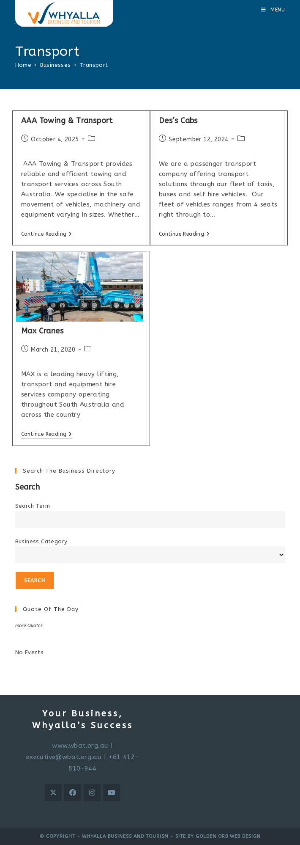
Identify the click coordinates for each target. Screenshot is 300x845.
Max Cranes (42, 331)
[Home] (23, 65)
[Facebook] (72, 792)
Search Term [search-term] (32, 506)
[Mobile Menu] (273, 10)
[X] (53, 792)
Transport (93, 65)
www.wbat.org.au (80, 745)
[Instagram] (92, 792)
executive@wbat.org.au (63, 757)
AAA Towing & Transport (67, 120)
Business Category (41, 541)
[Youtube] (111, 792)
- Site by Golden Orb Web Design (215, 836)
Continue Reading (46, 234)
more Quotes (29, 625)
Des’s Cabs (178, 120)
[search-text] (150, 519)
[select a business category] (150, 554)
